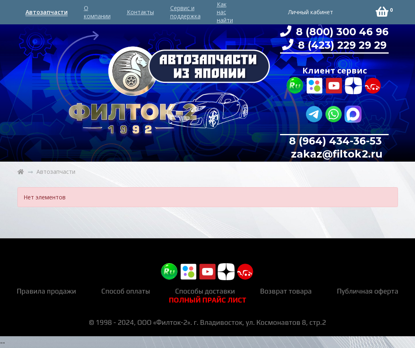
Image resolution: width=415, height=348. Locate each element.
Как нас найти (225, 12)
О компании (97, 12)
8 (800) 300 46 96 (341, 32)
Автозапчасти (47, 12)
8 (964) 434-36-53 (335, 141)
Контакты (140, 12)
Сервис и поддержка (185, 12)
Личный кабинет (310, 12)
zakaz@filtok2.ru (335, 154)
